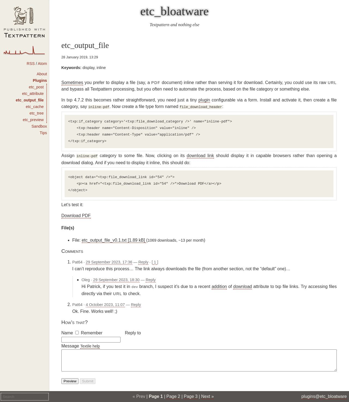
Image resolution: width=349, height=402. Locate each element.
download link (200, 155)
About (42, 74)
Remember (92, 331)
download (242, 285)
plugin (204, 100)
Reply (143, 261)
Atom (42, 63)
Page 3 (191, 396)
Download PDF (76, 214)
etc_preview (33, 120)
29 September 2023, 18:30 (116, 279)
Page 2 (173, 396)
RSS (31, 63)
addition (219, 285)
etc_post (36, 87)
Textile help (90, 344)
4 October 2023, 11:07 (105, 303)
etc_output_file (30, 100)
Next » (207, 396)
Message (70, 344)
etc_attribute (33, 93)
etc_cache (35, 106)
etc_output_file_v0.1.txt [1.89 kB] (114, 239)
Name (67, 331)
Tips (43, 133)
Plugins (40, 80)
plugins (308, 396)
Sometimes (72, 82)
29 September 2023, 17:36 (109, 261)
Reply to (133, 331)
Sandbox (39, 126)
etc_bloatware (174, 11)
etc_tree (36, 113)
